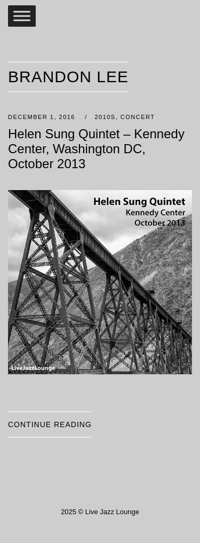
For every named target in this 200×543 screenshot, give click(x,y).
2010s (104, 117)
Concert (138, 117)
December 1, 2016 (43, 117)
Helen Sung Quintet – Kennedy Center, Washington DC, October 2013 (96, 149)
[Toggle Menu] (21, 16)
